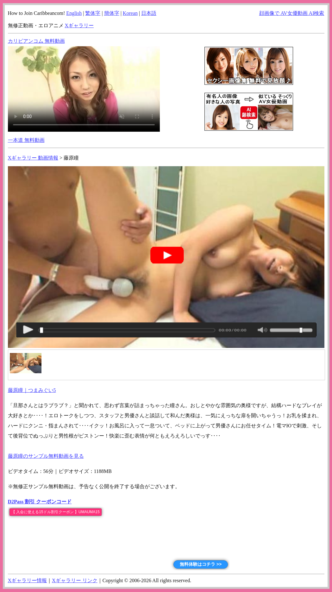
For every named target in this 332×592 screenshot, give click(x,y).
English (74, 13)
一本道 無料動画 (26, 140)
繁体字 (92, 13)
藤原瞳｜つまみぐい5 (32, 390)
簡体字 (111, 13)
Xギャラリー (79, 25)
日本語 (148, 13)
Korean (130, 13)
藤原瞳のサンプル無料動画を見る (46, 456)
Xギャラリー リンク (74, 580)
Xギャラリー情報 (27, 580)
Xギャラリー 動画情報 (33, 158)
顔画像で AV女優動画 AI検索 (291, 13)
